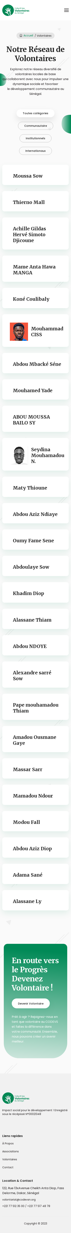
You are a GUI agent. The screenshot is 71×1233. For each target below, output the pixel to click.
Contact (7, 1167)
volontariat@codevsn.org (19, 1200)
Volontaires (9, 1159)
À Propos (8, 1143)
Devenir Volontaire (31, 1003)
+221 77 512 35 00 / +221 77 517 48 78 (26, 1206)
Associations (10, 1151)
